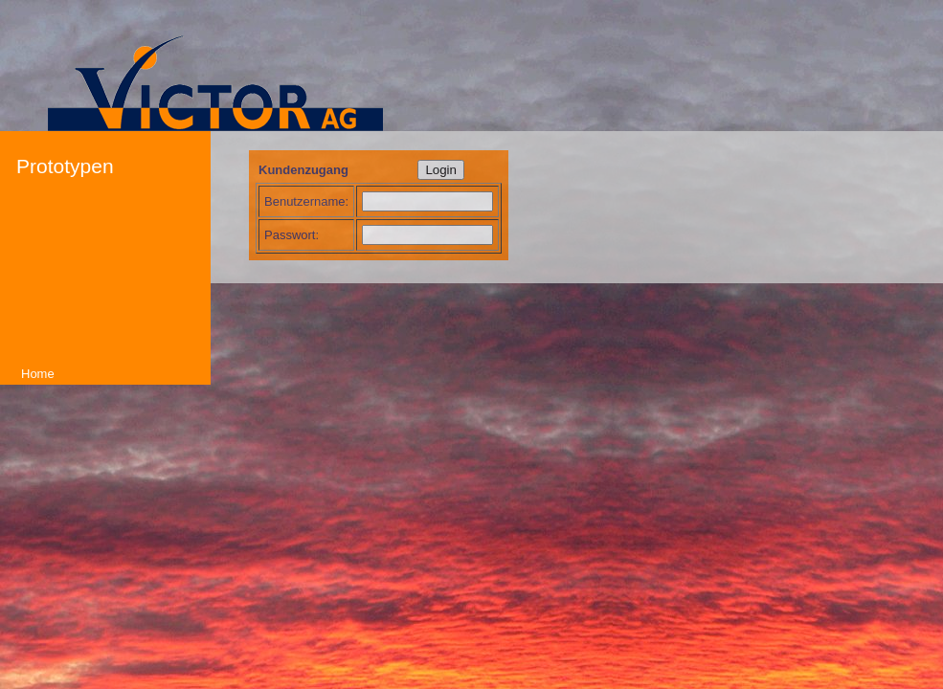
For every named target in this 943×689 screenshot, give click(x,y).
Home (38, 374)
